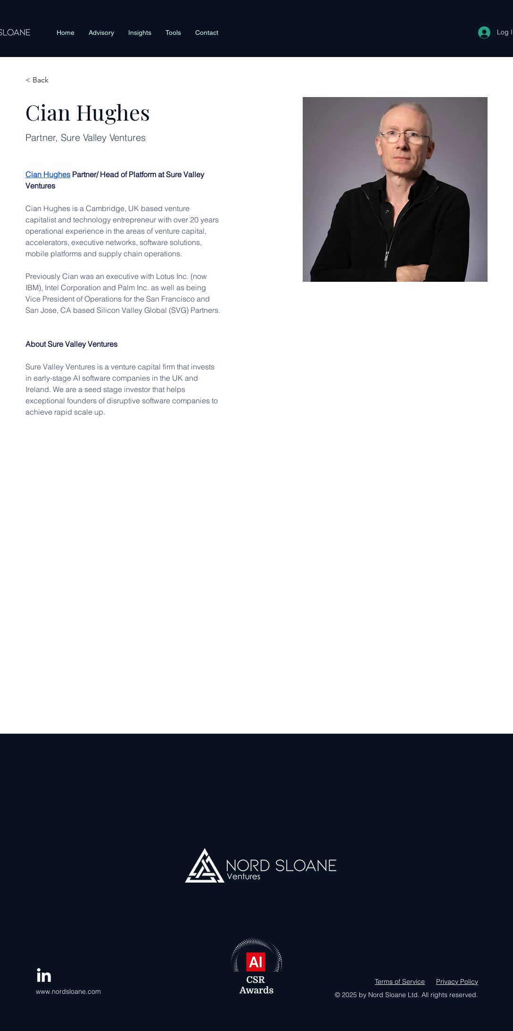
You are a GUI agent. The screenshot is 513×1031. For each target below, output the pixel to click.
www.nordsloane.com (68, 991)
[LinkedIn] (44, 975)
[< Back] (44, 80)
